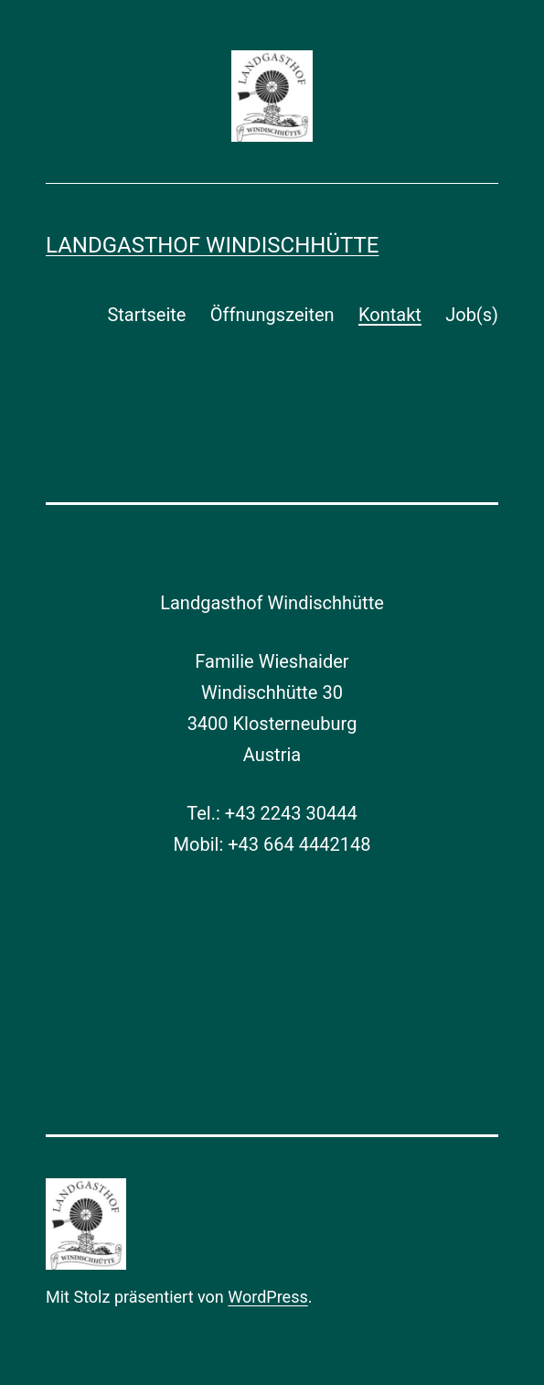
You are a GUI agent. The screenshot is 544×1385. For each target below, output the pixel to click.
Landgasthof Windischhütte (212, 245)
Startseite (146, 315)
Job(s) (471, 315)
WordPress (267, 1296)
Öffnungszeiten (272, 315)
